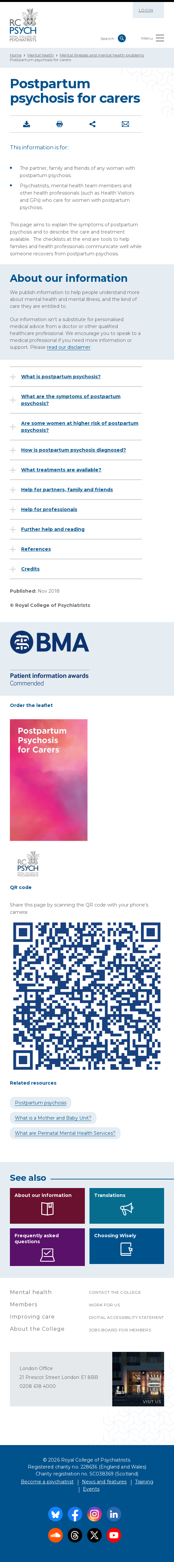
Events (91, 1489)
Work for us (104, 1304)
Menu (152, 39)
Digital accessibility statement (126, 1317)
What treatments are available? (61, 470)
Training (144, 1482)
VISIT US (152, 1401)
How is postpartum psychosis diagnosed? (73, 450)
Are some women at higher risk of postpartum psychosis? (79, 426)
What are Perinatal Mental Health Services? (65, 1133)
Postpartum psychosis (40, 1103)
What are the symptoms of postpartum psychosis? (71, 399)
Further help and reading (53, 529)
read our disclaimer (68, 347)
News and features (104, 1482)
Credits (30, 569)
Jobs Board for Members (120, 1329)
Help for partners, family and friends (67, 490)
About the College (37, 1329)
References (36, 549)
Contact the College (115, 1292)
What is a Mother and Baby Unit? (53, 1118)
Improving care (32, 1317)
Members (23, 1304)
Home (15, 55)
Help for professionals (49, 509)
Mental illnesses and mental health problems (102, 55)
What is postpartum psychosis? (61, 377)
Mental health (40, 55)
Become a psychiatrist (47, 1482)
